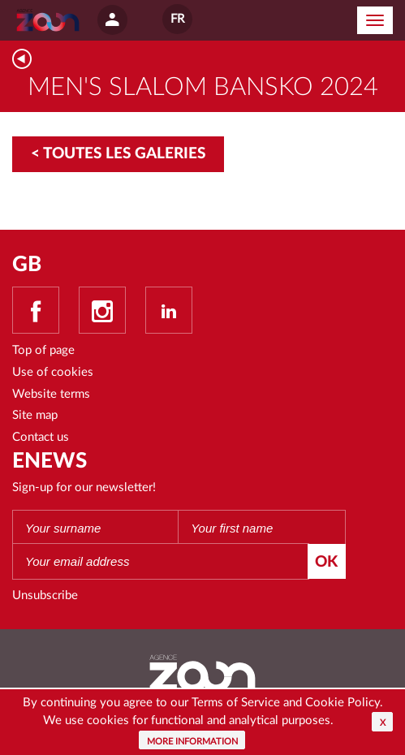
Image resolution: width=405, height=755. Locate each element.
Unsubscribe (45, 595)
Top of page (43, 350)
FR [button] (177, 19)
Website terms (51, 394)
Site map (35, 415)
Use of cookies (52, 372)
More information (192, 741)
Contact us (40, 437)
